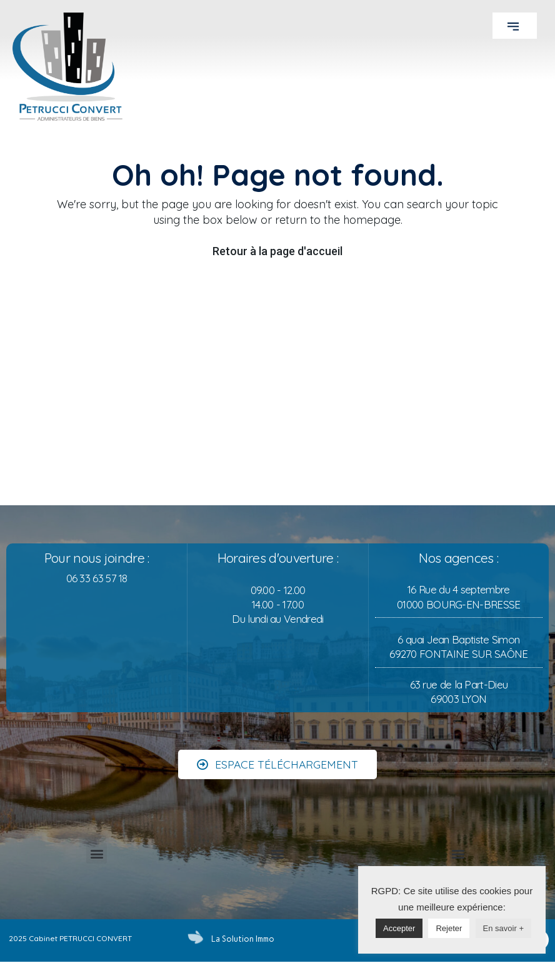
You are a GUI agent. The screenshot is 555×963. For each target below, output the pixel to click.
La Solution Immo (241, 938)
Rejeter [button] (449, 928)
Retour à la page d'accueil (277, 251)
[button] (514, 26)
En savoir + (503, 928)
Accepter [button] (399, 928)
